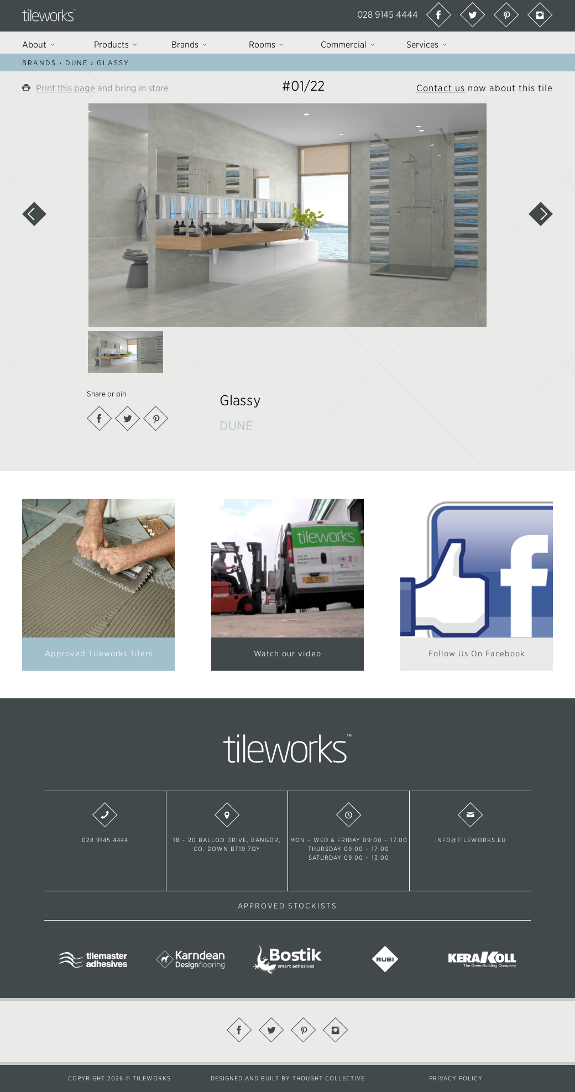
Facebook (99, 418)
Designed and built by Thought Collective (288, 1078)
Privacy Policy (456, 1078)
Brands (39, 63)
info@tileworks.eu (470, 822)
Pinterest (156, 418)
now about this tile (484, 88)
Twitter (127, 418)
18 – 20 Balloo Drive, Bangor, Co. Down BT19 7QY (227, 827)
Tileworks (49, 15)
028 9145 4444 (387, 14)
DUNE (76, 63)
